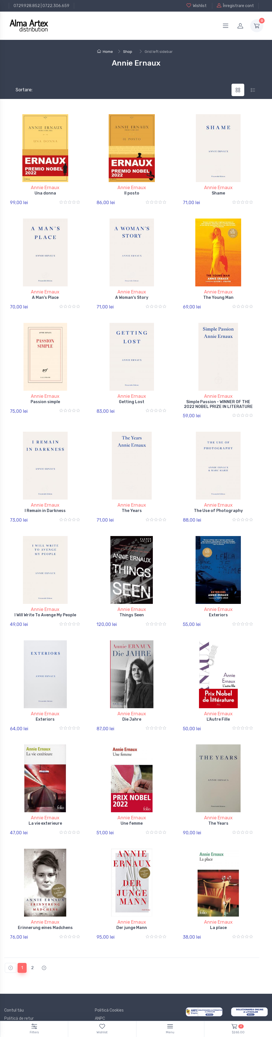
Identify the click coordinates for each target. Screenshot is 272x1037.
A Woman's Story (131, 294)
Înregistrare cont (235, 5)
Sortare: (19, 89)
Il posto (131, 193)
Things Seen (131, 601)
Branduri (12, 1008)
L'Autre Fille (218, 702)
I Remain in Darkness (45, 500)
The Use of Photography (218, 500)
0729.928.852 (27, 5)
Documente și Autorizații (117, 999)
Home (105, 51)
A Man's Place (45, 294)
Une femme (132, 803)
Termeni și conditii (20, 999)
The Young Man (218, 294)
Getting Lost (131, 395)
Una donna (45, 193)
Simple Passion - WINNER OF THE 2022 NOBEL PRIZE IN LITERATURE (218, 397)
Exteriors (218, 601)
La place (218, 904)
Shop (127, 51)
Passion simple (45, 395)
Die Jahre (131, 702)
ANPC (100, 991)
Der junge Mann (131, 904)
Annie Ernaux (45, 187)
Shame (218, 193)
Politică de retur (19, 991)
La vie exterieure (45, 803)
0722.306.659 (55, 5)
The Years (132, 500)
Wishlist (197, 5)
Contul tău (14, 983)
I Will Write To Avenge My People (45, 601)
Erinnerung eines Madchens (45, 904)
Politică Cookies (109, 983)
